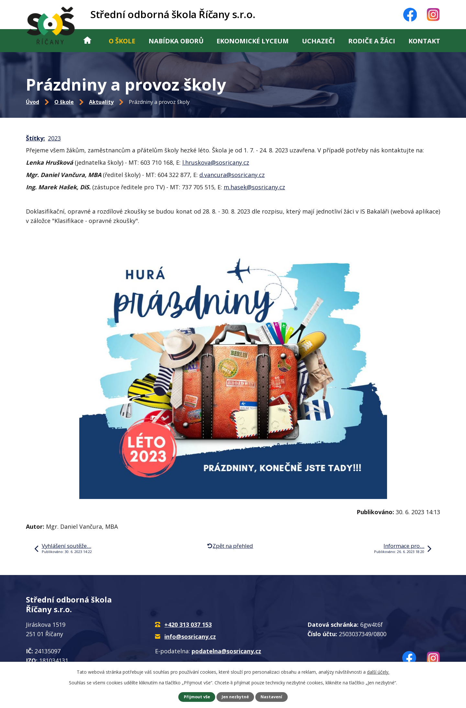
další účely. (378, 672)
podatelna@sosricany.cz (226, 651)
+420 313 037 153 (188, 624)
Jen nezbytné (235, 697)
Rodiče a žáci (371, 41)
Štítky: (35, 138)
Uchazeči (318, 41)
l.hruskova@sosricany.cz (215, 162)
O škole (122, 41)
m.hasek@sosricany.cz (254, 187)
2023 (54, 138)
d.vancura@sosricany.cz (232, 175)
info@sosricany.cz (190, 636)
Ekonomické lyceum (252, 41)
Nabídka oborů (176, 41)
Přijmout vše (197, 697)
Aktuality (101, 101)
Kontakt (424, 41)
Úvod (87, 40)
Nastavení (271, 697)
